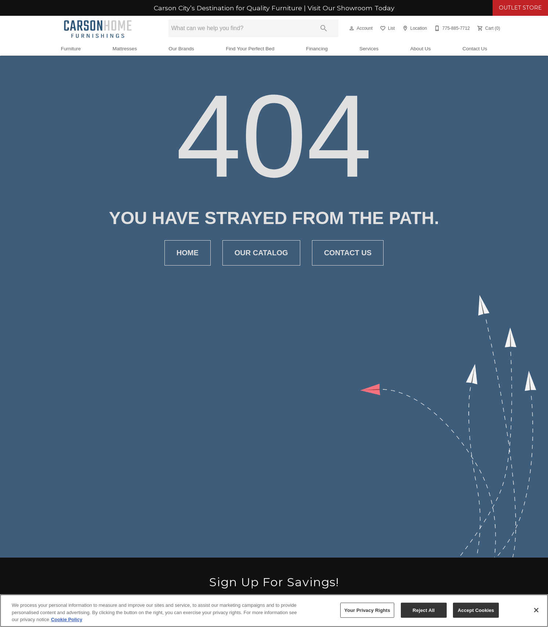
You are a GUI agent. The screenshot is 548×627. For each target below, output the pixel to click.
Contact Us (474, 48)
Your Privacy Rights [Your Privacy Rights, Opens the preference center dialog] (367, 610)
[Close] (536, 610)
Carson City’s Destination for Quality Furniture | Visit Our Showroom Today (274, 8)
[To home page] (98, 28)
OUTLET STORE (520, 7)
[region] (274, 610)
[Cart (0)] (488, 28)
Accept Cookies (476, 610)
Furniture (71, 48)
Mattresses (124, 48)
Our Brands (181, 48)
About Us (420, 48)
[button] (351, 28)
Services (368, 48)
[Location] (414, 28)
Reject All (424, 610)
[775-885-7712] (451, 28)
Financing (317, 48)
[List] (386, 28)
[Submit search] (323, 28)
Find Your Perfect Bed (250, 48)
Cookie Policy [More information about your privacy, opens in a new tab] (66, 619)
